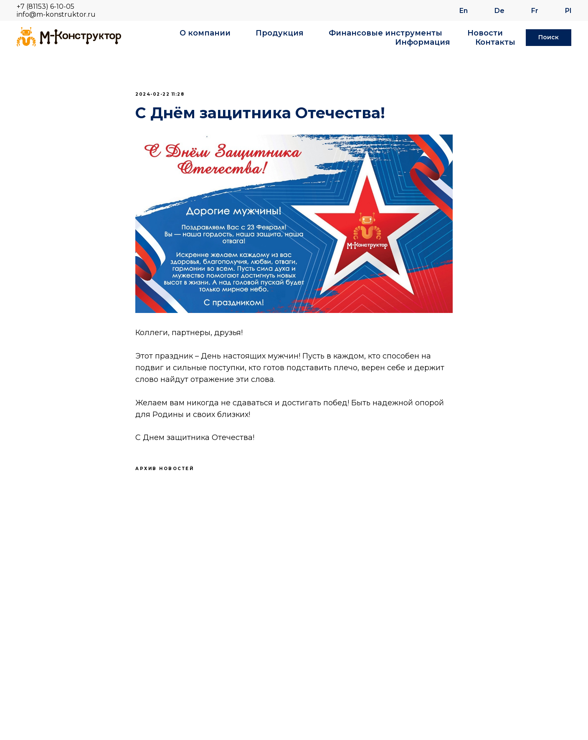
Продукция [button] (280, 33)
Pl (568, 11)
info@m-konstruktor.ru (56, 14)
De (499, 11)
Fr (534, 11)
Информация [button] (422, 42)
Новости (485, 33)
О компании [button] (205, 33)
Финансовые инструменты (385, 33)
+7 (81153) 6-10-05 (45, 6)
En (463, 11)
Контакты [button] (495, 42)
